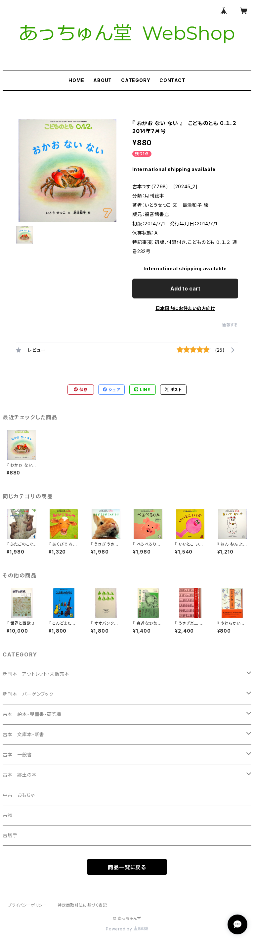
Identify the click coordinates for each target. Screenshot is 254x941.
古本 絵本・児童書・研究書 (32, 714)
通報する (230, 324)
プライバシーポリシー (27, 905)
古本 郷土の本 (20, 775)
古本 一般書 (17, 754)
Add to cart (185, 288)
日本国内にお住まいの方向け (185, 308)
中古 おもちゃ (19, 795)
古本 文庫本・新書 (23, 734)
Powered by (127, 928)
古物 (8, 815)
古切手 (10, 835)
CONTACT (172, 80)
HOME (76, 80)
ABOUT (102, 80)
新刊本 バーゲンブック (28, 694)
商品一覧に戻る (127, 867)
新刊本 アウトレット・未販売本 (36, 674)
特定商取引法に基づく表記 (82, 905)
